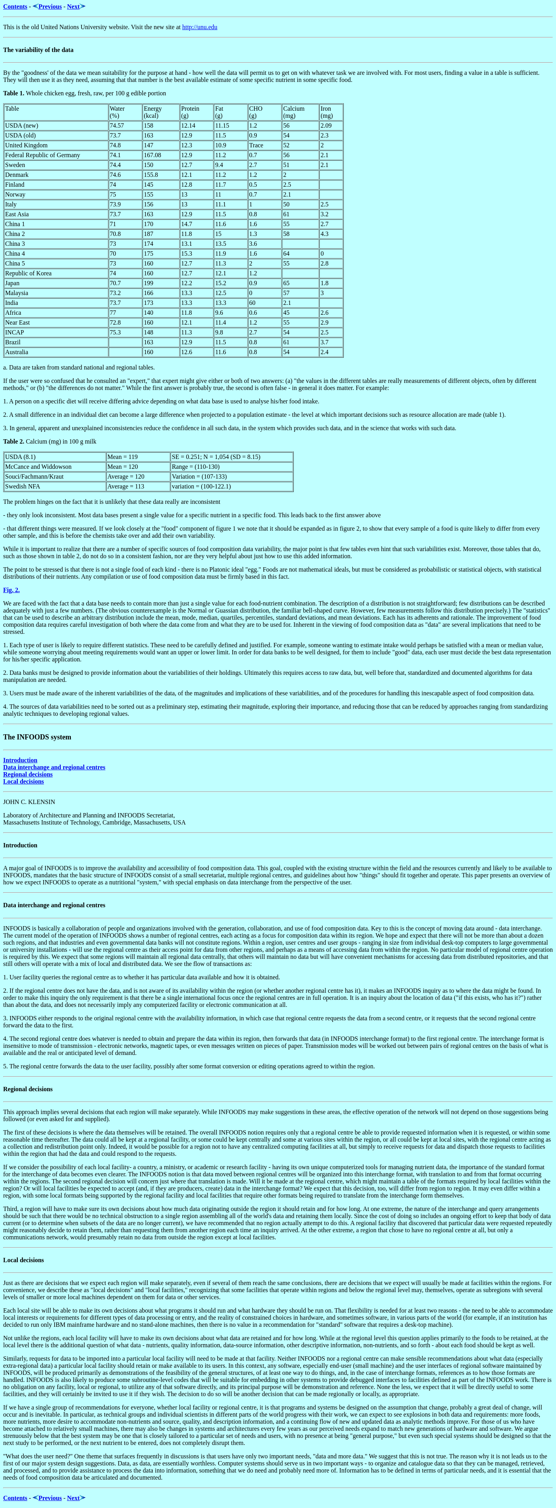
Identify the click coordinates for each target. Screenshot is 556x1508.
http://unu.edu (199, 27)
